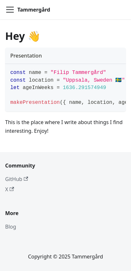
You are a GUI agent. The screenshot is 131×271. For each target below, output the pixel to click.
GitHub (16, 179)
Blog (10, 226)
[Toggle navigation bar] (10, 9)
